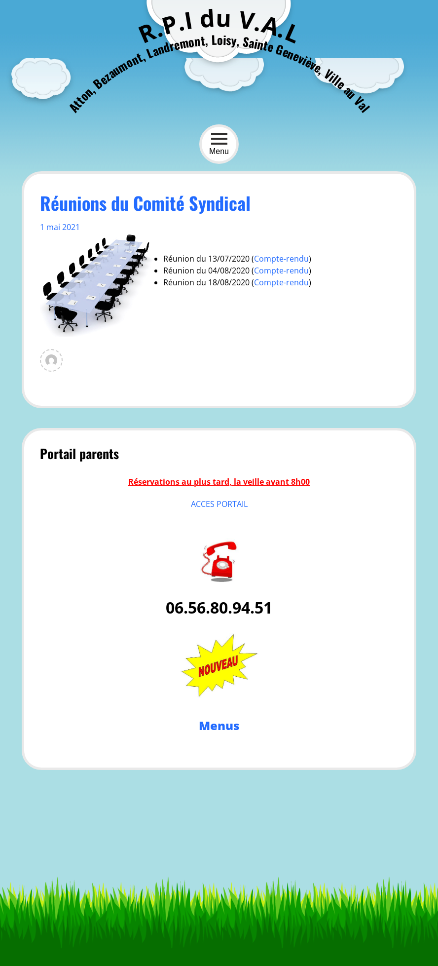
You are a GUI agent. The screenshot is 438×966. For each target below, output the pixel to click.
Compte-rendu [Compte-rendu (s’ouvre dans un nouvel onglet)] (281, 258)
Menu (219, 143)
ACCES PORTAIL (219, 504)
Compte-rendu (281, 270)
